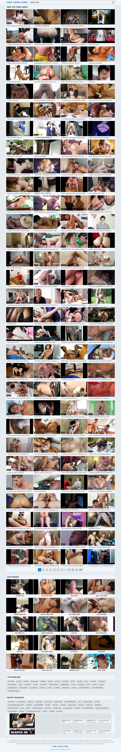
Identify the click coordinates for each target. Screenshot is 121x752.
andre (22, 711)
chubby (66, 681)
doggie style (13, 688)
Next (80, 570)
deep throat (54, 684)
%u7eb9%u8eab (98, 688)
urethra (48, 708)
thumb (56, 705)
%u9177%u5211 (13, 708)
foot (73, 681)
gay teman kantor (102, 708)
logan (52, 711)
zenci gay (35, 681)
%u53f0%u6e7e (89, 708)
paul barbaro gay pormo (16, 705)
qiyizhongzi (59, 702)
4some (58, 688)
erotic (82, 705)
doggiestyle (65, 684)
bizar (28, 708)
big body (81, 684)
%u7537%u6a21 (84, 688)
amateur (102, 681)
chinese (11, 681)
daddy (44, 681)
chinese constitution (34, 711)
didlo (102, 684)
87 (76, 570)
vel (23, 708)
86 (73, 570)
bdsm (51, 681)
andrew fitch (88, 702)
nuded (64, 705)
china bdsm (22, 702)
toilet (97, 702)
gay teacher (68, 708)
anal (21, 684)
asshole (28, 684)
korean (94, 681)
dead (48, 705)
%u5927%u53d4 (14, 691)
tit (80, 702)
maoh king (58, 708)
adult (74, 688)
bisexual (98, 705)
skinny (31, 702)
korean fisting (38, 708)
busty (43, 688)
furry (58, 681)
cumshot (44, 684)
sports (60, 711)
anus (50, 688)
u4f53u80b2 (39, 705)
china (19, 681)
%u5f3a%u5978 (71, 702)
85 (69, 570)
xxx (87, 681)
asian (26, 681)
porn (45, 711)
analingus (66, 688)
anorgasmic (24, 688)
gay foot (12, 702)
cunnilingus (12, 684)
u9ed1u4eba (13, 711)
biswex (30, 705)
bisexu (78, 708)
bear (36, 684)
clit (89, 684)
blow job (89, 705)
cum (74, 684)
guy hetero (72, 705)
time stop (49, 702)
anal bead (34, 688)
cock (95, 684)
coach (80, 681)
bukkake (39, 702)
